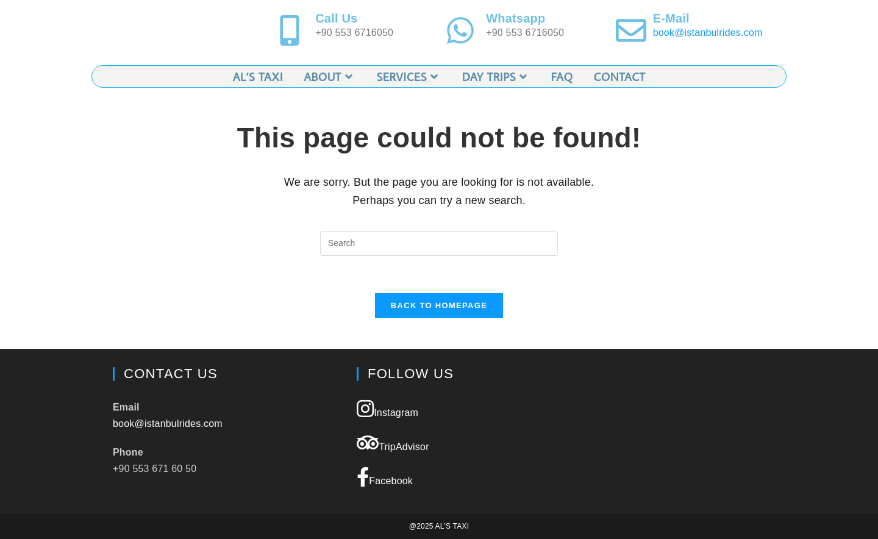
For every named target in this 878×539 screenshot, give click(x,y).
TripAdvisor (393, 443)
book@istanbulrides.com (708, 32)
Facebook (385, 477)
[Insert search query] (439, 243)
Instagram (387, 408)
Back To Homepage (439, 305)
